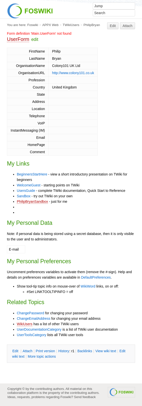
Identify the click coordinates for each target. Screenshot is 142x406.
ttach (27, 351)
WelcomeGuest (28, 185)
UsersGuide (26, 191)
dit (15, 351)
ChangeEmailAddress (33, 318)
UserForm (18, 39)
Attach (128, 26)
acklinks (84, 351)
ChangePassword (30, 313)
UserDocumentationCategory (39, 329)
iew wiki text (105, 351)
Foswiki (32, 25)
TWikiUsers (71, 25)
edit (34, 39)
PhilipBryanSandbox (32, 201)
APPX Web (50, 25)
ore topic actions (42, 356)
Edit (113, 26)
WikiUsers (24, 324)
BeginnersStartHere (32, 174)
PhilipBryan (91, 25)
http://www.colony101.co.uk (73, 73)
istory (63, 351)
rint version (45, 351)
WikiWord (88, 286)
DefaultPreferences (96, 277)
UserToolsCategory (31, 335)
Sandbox (23, 196)
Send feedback (85, 397)
